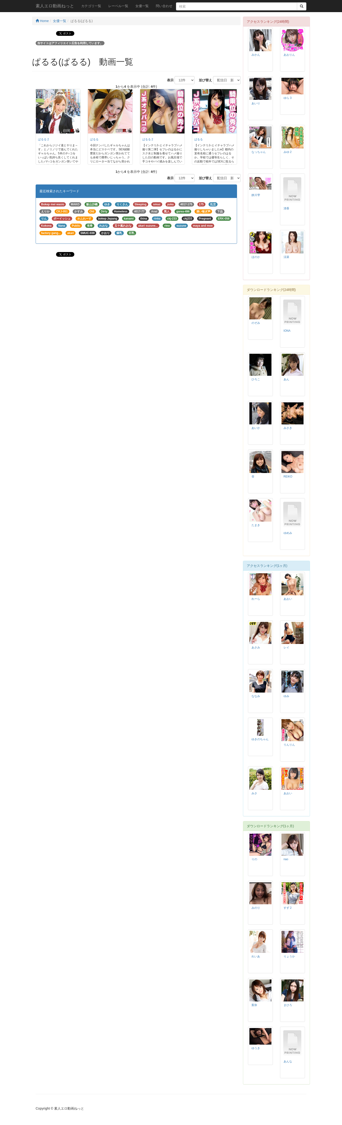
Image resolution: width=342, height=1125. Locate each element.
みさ (254, 793)
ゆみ (286, 696)
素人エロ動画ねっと (55, 6)
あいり (256, 103)
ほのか (256, 257)
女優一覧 (142, 6)
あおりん (289, 54)
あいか (256, 428)
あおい (288, 599)
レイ (286, 647)
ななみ (256, 696)
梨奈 (254, 1005)
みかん (256, 54)
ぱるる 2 (43, 139)
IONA (287, 330)
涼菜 (286, 257)
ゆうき (256, 1048)
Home (42, 21)
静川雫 (256, 195)
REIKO (288, 476)
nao (286, 859)
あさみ (256, 647)
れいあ (256, 956)
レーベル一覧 (118, 6)
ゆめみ (288, 533)
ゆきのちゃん (260, 739)
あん (286, 379)
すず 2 (288, 907)
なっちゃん (259, 152)
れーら (256, 599)
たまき (256, 525)
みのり (256, 907)
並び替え (203, 80)
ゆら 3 (288, 98)
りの (254, 859)
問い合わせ (164, 6)
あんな (288, 1061)
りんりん (289, 744)
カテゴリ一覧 (91, 6)
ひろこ (256, 379)
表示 (169, 80)
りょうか (289, 956)
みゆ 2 (288, 152)
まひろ (288, 1005)
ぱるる (94, 139)
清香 (286, 208)
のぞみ (256, 323)
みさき (288, 428)
